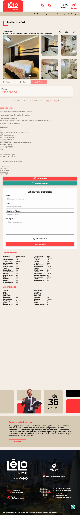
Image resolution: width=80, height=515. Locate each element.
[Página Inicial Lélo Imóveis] (17, 466)
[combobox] (37, 14)
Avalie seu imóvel (14, 14)
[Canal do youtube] (66, 5)
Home (5, 14)
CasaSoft (45, 512)
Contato (70, 14)
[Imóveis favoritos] (74, 6)
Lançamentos (27, 14)
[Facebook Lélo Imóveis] (20, 478)
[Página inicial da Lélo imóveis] (13, 6)
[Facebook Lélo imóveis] (60, 5)
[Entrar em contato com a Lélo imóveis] (42, 6)
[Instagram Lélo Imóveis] (63, 5)
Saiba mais (17, 441)
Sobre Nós (56, 14)
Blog (63, 14)
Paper (56, 512)
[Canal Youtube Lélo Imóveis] (26, 478)
